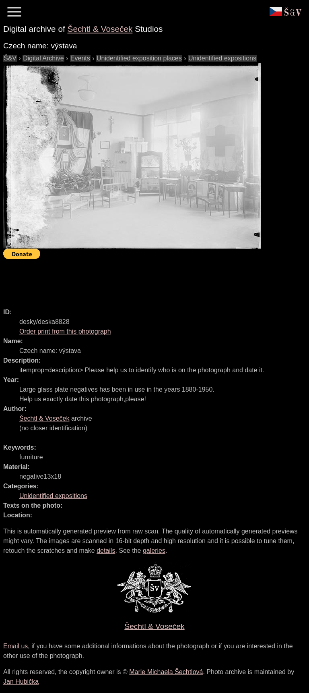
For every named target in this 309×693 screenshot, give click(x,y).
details (106, 550)
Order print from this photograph (65, 331)
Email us (15, 646)
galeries (154, 550)
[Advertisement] (149, 280)
